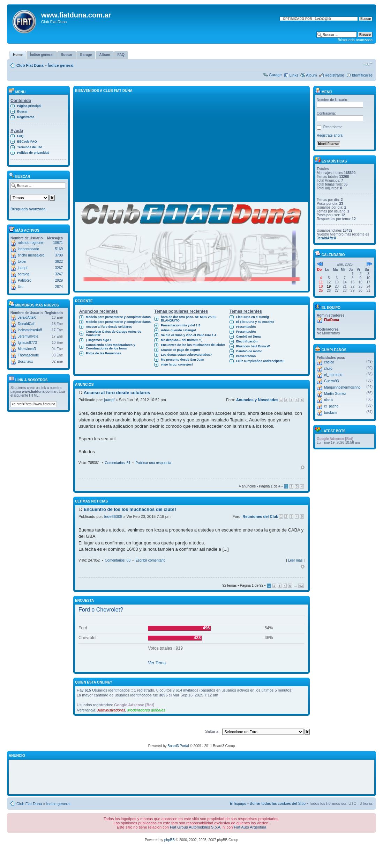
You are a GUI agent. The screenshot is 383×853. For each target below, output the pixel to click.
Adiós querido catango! (178, 330)
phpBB (169, 840)
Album (311, 75)
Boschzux (25, 361)
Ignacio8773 (27, 343)
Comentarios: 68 (117, 560)
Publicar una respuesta (153, 463)
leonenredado (28, 249)
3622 (59, 261)
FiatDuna (331, 320)
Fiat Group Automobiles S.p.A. (195, 827)
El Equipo (238, 803)
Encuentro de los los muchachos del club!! (193, 345)
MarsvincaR (27, 349)
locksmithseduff (30, 330)
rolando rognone (30, 243)
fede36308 (113, 516)
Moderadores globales (146, 710)
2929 (59, 280)
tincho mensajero (31, 255)
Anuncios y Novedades (257, 400)
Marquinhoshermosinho (342, 387)
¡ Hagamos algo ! (98, 340)
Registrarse (334, 75)
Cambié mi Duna (248, 336)
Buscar (22, 111)
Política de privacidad (33, 152)
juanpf (22, 268)
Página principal (29, 106)
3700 (59, 255)
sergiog (23, 274)
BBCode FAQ (27, 141)
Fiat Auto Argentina (250, 827)
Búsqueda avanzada (355, 40)
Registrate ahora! (330, 135)
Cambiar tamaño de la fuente (367, 64)
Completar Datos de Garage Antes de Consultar (113, 333)
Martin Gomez (335, 394)
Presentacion (246, 356)
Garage (275, 75)
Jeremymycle (28, 336)
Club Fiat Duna (30, 65)
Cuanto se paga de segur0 (180, 350)
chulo (328, 368)
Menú (323, 92)
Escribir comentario (151, 560)
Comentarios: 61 (117, 463)
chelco (329, 362)
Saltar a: (212, 731)
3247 (59, 274)
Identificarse (362, 75)
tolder (22, 261)
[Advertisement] (191, 147)
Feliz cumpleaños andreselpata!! (260, 361)
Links (294, 75)
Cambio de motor (249, 351)
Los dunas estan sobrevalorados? (186, 354)
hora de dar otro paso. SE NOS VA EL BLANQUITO (189, 318)
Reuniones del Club (260, 516)
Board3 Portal (178, 746)
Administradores (111, 710)
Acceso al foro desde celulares (109, 326)
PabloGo (24, 280)
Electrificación (247, 341)
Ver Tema (157, 662)
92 (301, 585)
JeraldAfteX (27, 317)
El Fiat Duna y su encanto (255, 322)
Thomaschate (28, 355)
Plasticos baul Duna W (253, 346)
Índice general (61, 65)
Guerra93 (331, 381)
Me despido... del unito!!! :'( (181, 340)
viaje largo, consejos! (177, 364)
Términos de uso (29, 147)
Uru (20, 287)
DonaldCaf (26, 324)
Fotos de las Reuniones (103, 353)
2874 (59, 287)
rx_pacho (331, 406)
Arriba (303, 467)
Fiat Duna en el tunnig (252, 317)
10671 (58, 243)
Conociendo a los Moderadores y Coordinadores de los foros (110, 346)
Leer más (295, 560)
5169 (59, 249)
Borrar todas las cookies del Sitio (278, 803)
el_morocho (333, 375)
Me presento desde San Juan (182, 359)
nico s (328, 400)
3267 (59, 268)
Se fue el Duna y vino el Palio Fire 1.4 (188, 335)
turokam (330, 412)
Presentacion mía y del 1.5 (180, 325)
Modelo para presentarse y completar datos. (119, 317)
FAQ (20, 136)
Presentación (246, 326)
